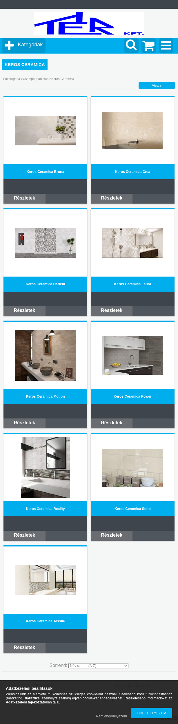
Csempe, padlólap (36, 79)
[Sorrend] (98, 665)
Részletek (24, 197)
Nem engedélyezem (111, 716)
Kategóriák (30, 44)
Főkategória (11, 79)
